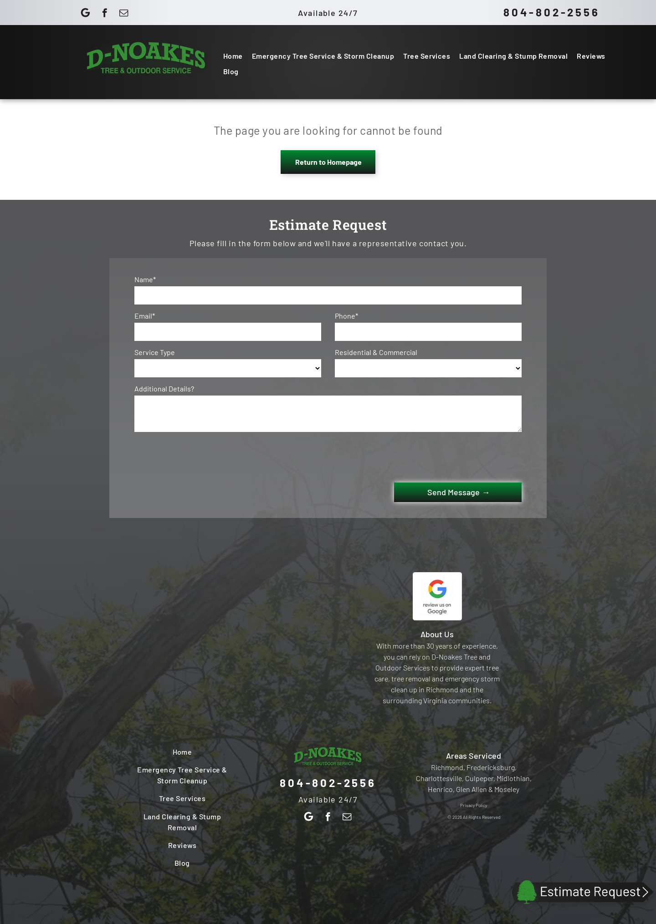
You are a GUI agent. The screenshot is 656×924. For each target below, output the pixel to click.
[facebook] (104, 14)
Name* (145, 279)
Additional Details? (164, 388)
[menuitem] (233, 55)
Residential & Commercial (376, 352)
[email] (123, 14)
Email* (144, 315)
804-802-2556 (551, 12)
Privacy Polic (472, 805)
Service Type (154, 352)
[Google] (85, 14)
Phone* (346, 315)
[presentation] (203, 455)
